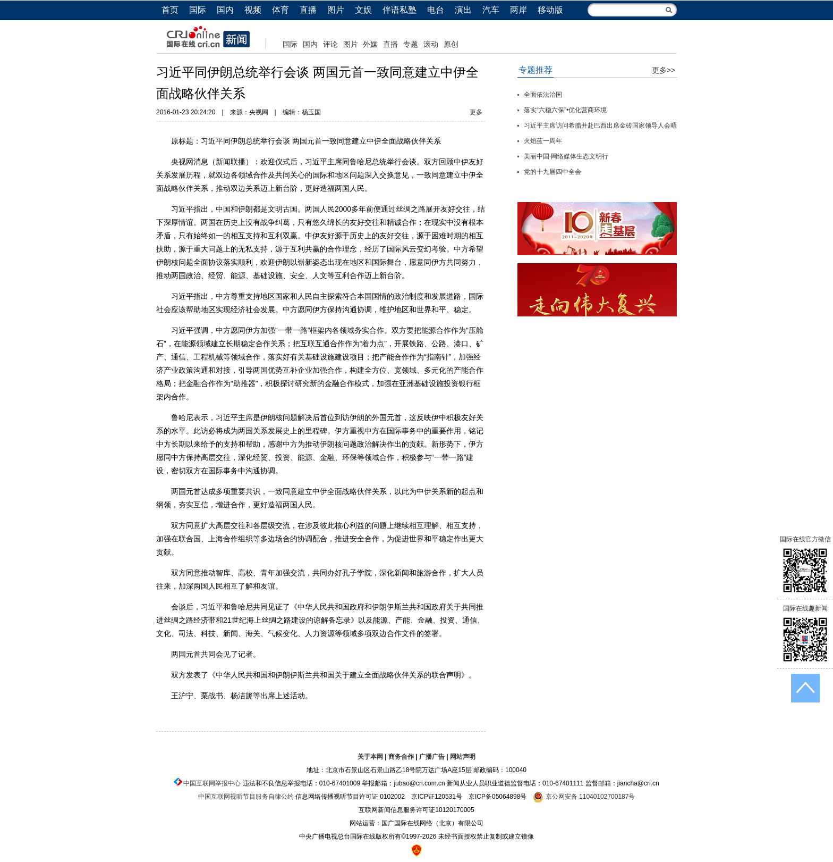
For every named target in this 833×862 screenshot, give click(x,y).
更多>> (663, 70)
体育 (280, 9)
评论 (330, 44)
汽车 (490, 9)
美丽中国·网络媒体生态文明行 (566, 156)
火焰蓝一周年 (543, 141)
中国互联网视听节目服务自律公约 (246, 796)
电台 (435, 9)
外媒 (370, 44)
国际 (197, 9)
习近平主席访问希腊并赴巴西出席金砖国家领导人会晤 (600, 125)
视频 (252, 9)
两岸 (518, 9)
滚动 (430, 44)
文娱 (363, 9)
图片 (335, 9)
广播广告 (432, 756)
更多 (476, 112)
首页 (170, 9)
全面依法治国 (543, 94)
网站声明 (462, 756)
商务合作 (401, 756)
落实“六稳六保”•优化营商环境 (565, 110)
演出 (463, 9)
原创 (451, 44)
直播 (308, 9)
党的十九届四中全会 (552, 171)
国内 (225, 9)
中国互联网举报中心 (212, 783)
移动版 (550, 9)
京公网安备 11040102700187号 (584, 796)
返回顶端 (805, 688)
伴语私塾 (399, 9)
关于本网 (370, 756)
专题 (410, 44)
